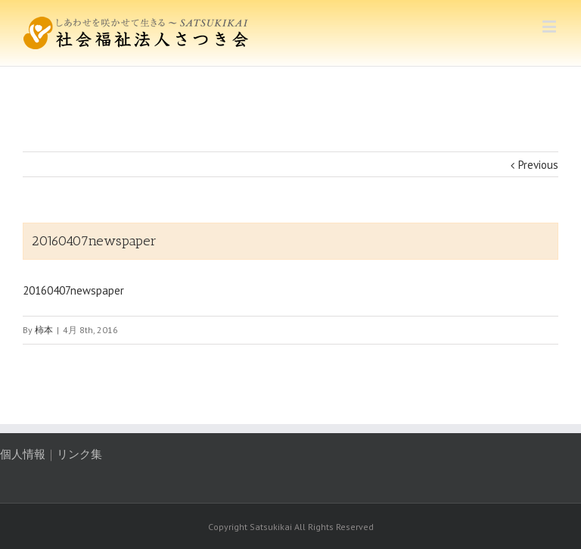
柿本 (44, 329)
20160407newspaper (73, 290)
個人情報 (22, 454)
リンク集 (79, 454)
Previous (538, 165)
